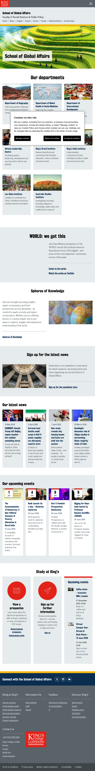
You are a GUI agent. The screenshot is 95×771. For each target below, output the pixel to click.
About (4, 21)
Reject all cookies (52, 138)
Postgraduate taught (10, 706)
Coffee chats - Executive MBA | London (82, 593)
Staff (27, 706)
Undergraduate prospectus (17, 630)
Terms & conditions (10, 767)
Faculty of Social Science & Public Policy (23, 17)
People (43, 21)
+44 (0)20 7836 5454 (11, 737)
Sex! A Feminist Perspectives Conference (58, 506)
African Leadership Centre (13, 150)
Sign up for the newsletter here (63, 387)
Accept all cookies (72, 138)
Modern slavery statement (47, 767)
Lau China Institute (13, 194)
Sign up (47, 632)
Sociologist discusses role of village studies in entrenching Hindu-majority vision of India (81, 436)
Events (35, 21)
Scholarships (69, 21)
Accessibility (66, 767)
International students (11, 714)
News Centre (77, 703)
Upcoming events (78, 582)
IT (49, 710)
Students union (78, 710)
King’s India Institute (76, 148)
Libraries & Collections (58, 703)
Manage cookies (22, 138)
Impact (28, 21)
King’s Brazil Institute (45, 148)
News (12, 21)
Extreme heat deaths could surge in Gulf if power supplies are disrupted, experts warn (35, 436)
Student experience (10, 721)
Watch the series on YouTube (61, 273)
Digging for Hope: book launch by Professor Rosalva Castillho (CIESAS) (81, 510)
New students (31, 703)
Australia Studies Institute (43, 196)
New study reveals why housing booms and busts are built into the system (57, 436)
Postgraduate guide (16, 635)
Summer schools (9, 717)
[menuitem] (6, 21)
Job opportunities (79, 717)
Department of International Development (73, 106)
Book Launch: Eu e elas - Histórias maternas (36, 506)
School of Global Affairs (16, 13)
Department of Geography (16, 103)
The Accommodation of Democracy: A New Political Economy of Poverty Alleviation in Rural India (12, 514)
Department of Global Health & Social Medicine (47, 105)
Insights (20, 21)
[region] (47, 128)
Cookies (78, 767)
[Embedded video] (24, 254)
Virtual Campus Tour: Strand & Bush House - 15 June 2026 (82, 631)
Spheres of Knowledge (12, 336)
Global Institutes (55, 21)
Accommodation (55, 706)
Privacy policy (27, 767)
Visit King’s (76, 714)
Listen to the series (57, 268)
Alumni (28, 710)
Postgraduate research (11, 710)
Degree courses (9, 703)
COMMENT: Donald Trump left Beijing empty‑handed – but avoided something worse (13, 434)
